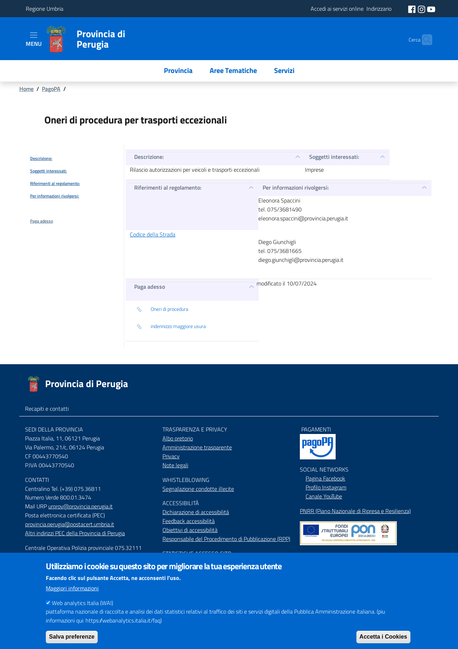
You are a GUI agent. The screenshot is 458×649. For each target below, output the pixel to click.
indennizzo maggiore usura (171, 326)
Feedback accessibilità (188, 521)
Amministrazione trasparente (197, 447)
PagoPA (51, 88)
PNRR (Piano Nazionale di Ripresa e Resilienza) (355, 511)
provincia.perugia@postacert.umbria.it (69, 524)
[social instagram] (422, 8)
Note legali (175, 465)
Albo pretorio (177, 438)
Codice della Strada (152, 234)
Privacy (171, 456)
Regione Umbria (44, 8)
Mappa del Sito (317, 555)
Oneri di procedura (162, 309)
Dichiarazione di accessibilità (195, 512)
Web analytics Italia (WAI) (82, 611)
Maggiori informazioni (72, 597)
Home (26, 88)
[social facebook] (412, 8)
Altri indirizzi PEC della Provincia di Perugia (75, 533)
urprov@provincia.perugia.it (80, 506)
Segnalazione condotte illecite (198, 488)
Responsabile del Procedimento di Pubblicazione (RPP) (226, 539)
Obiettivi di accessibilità (190, 530)
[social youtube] (431, 8)
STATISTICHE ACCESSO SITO (197, 553)
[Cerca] (423, 39)
